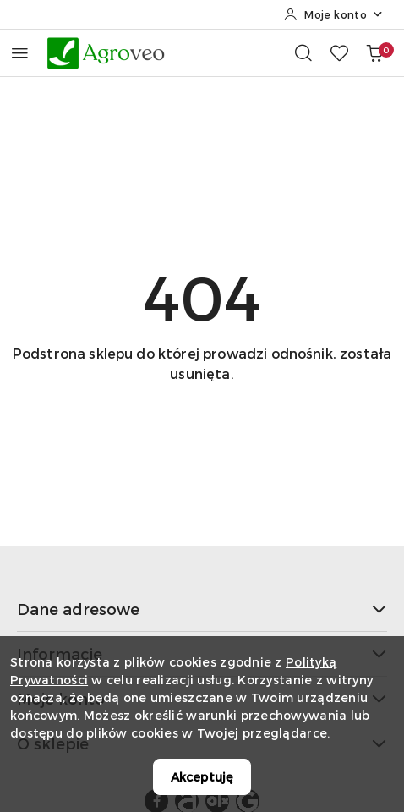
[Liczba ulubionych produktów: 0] (339, 52)
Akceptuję (202, 777)
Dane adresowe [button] (202, 608)
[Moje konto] (334, 14)
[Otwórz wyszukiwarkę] (303, 52)
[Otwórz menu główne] (20, 53)
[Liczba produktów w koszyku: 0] (374, 52)
